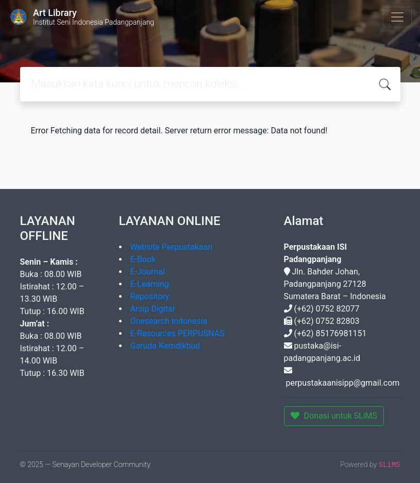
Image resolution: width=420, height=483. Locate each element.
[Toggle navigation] (397, 17)
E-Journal (147, 272)
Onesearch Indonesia (169, 321)
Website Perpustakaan (171, 247)
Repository (150, 296)
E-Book (143, 259)
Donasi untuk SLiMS (334, 416)
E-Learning (149, 284)
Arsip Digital (152, 309)
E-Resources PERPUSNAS (177, 333)
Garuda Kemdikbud (165, 346)
